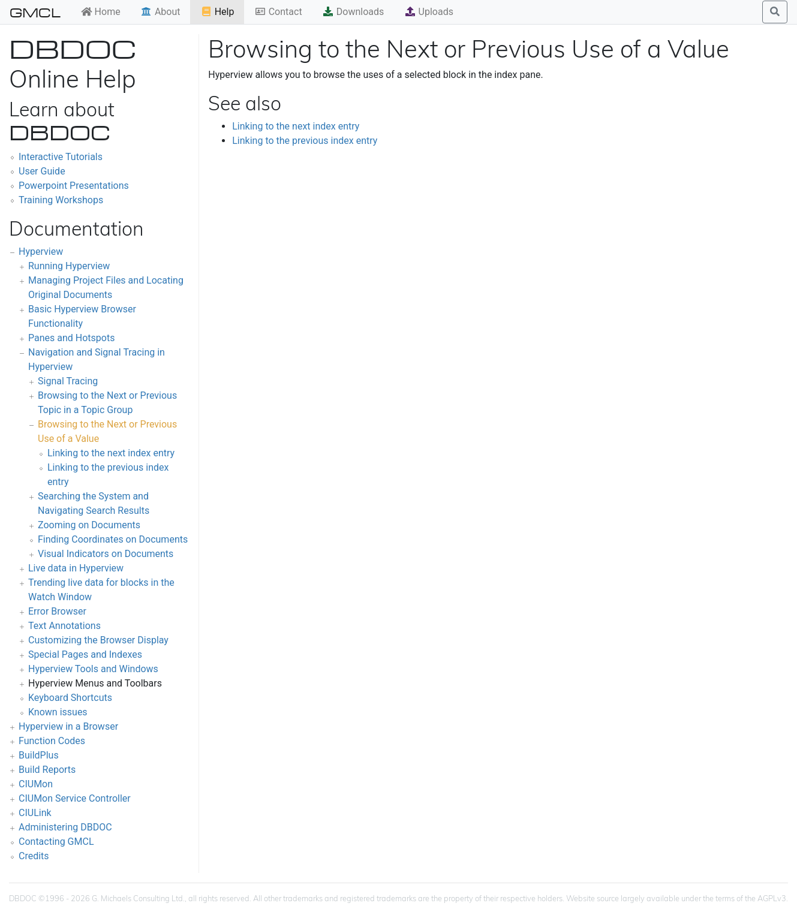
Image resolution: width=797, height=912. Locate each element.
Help (217, 11)
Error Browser (57, 611)
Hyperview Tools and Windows (93, 669)
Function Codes (52, 741)
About (160, 11)
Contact (278, 11)
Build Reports (47, 769)
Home (100, 11)
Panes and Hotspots (71, 338)
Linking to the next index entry (111, 453)
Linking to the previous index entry (304, 140)
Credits (34, 856)
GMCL (35, 12)
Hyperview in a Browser (68, 726)
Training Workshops (61, 200)
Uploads (428, 11)
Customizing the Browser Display (98, 640)
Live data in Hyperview (76, 568)
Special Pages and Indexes (85, 654)
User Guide (42, 171)
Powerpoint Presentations (74, 185)
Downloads (353, 11)
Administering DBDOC (65, 827)
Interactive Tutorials (61, 156)
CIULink (35, 812)
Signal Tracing (68, 381)
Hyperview (41, 251)
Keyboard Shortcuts (70, 697)
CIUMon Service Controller (75, 798)
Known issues (58, 712)
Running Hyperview (69, 266)
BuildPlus (39, 755)
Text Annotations (64, 625)
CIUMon (36, 784)
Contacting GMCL (56, 841)
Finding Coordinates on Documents (113, 539)
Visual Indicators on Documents (105, 553)
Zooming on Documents (89, 525)
